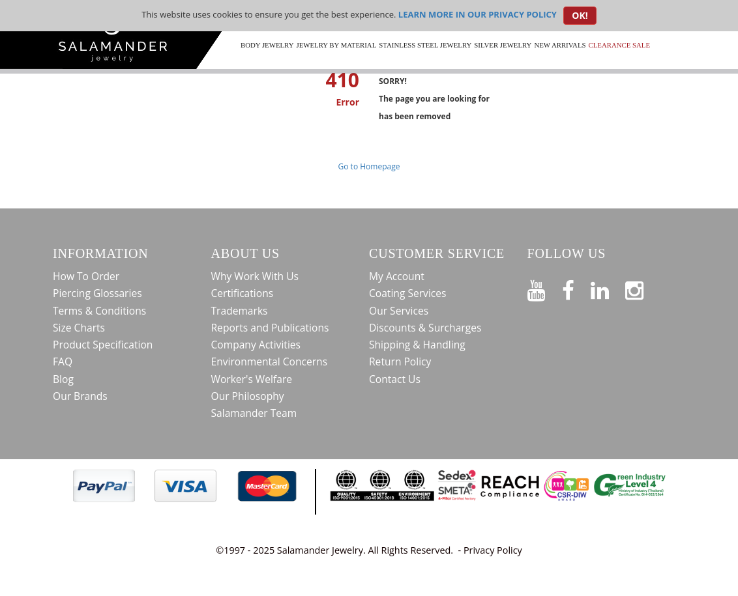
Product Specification (103, 344)
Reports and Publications (270, 327)
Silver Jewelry (502, 45)
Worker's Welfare (252, 379)
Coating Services (408, 293)
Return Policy (400, 361)
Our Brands (80, 396)
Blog (63, 379)
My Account (396, 276)
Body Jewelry (267, 45)
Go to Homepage (369, 166)
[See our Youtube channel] (544, 288)
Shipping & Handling (417, 344)
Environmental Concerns (269, 361)
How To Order (86, 276)
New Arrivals (559, 45)
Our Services (398, 311)
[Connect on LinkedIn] (608, 288)
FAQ (62, 361)
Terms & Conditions (99, 311)
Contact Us (395, 379)
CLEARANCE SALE (619, 45)
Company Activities (256, 344)
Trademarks (239, 311)
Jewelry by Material (336, 45)
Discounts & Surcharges (425, 327)
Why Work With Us (255, 276)
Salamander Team (254, 413)
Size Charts (79, 327)
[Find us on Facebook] (576, 288)
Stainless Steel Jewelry (425, 45)
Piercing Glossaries (97, 293)
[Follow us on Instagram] (642, 288)
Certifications (242, 293)
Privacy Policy (493, 550)
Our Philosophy (247, 396)
